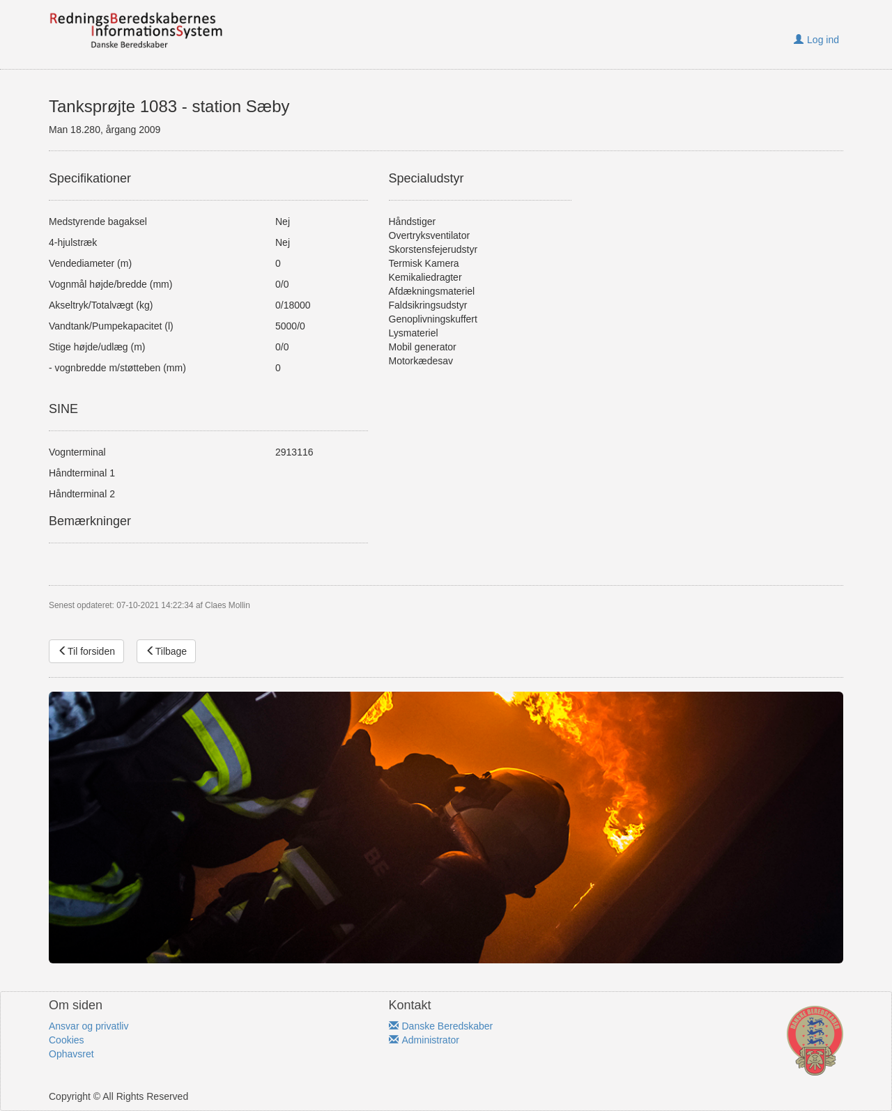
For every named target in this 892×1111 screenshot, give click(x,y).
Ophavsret (71, 1053)
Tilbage (166, 651)
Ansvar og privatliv (88, 1026)
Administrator (424, 1040)
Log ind (816, 39)
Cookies (66, 1040)
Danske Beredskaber (441, 1026)
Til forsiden (86, 651)
